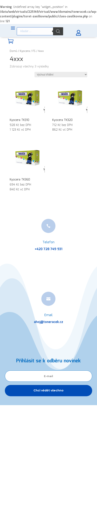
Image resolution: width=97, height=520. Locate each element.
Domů (13, 51)
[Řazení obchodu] (60, 74)
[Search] (58, 31)
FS (33, 51)
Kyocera (25, 51)
